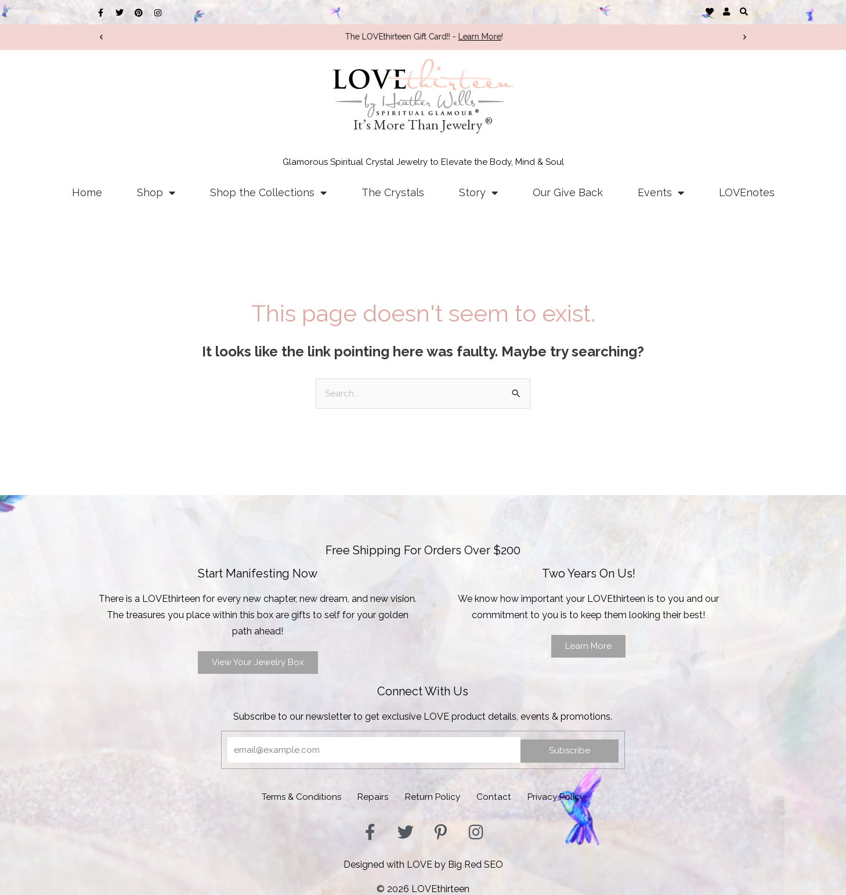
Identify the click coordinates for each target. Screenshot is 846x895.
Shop (156, 193)
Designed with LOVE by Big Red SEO (423, 862)
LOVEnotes (747, 192)
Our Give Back (568, 192)
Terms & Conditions (285, 796)
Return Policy (433, 796)
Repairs (366, 796)
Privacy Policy (573, 796)
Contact (502, 796)
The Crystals (392, 192)
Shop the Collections (268, 193)
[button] (743, 11)
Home (87, 192)
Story (478, 193)
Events (661, 193)
